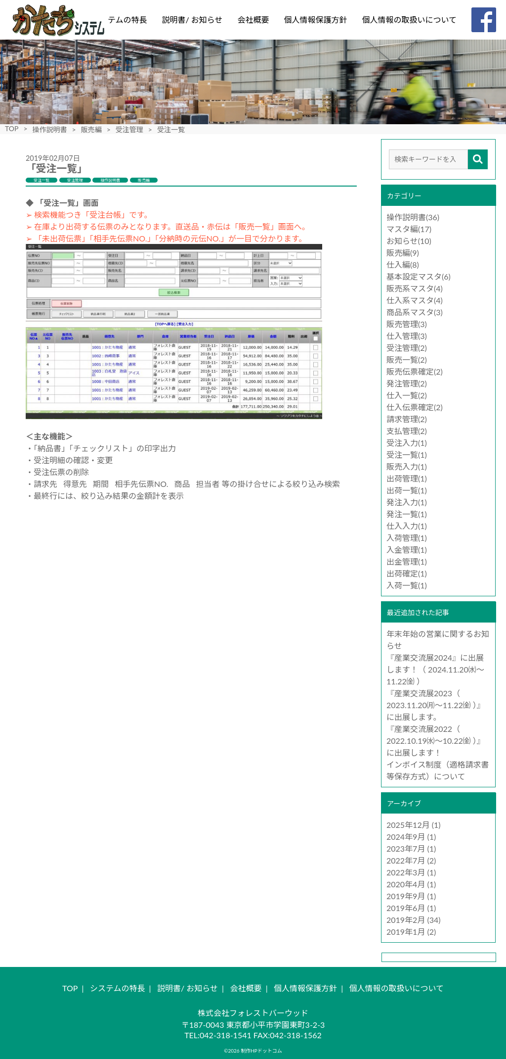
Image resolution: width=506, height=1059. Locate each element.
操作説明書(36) (412, 217)
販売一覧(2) (406, 359)
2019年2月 (405, 919)
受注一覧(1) (406, 454)
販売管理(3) (406, 324)
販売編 (91, 129)
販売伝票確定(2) (414, 371)
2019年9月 (405, 896)
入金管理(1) (406, 549)
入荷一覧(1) (406, 585)
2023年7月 (405, 848)
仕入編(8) (402, 264)
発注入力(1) (406, 502)
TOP (11, 128)
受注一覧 (41, 180)
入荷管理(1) (406, 537)
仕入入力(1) (406, 525)
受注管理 (129, 129)
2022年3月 (405, 872)
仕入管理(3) (406, 335)
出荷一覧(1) (406, 490)
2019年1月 (405, 931)
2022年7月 (405, 860)
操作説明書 (50, 129)
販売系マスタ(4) (414, 288)
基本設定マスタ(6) (418, 276)
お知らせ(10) (408, 240)
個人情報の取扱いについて (409, 19)
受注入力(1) (406, 442)
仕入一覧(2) (406, 395)
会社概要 (253, 19)
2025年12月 (408, 824)
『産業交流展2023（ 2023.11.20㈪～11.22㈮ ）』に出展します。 (435, 705)
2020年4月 (405, 884)
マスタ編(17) (408, 229)
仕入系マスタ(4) (414, 300)
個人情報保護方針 (315, 19)
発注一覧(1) (406, 514)
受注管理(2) (406, 347)
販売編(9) (402, 252)
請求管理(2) (406, 419)
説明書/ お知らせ (192, 19)
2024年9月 (405, 836)
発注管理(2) (406, 383)
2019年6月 (405, 908)
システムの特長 (119, 19)
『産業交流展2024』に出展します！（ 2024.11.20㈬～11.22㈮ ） (435, 669)
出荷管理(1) (406, 478)
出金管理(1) (406, 561)
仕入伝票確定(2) (414, 407)
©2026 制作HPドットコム (253, 1051)
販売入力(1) (406, 466)
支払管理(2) (406, 430)
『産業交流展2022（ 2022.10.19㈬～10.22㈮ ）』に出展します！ (435, 740)
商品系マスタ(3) (414, 312)
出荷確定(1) (406, 573)
